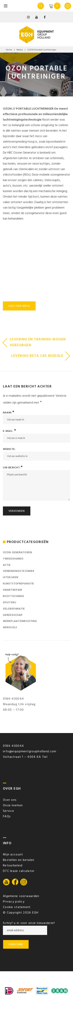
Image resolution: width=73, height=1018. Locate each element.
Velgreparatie (14, 608)
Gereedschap (13, 615)
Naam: (8, 412)
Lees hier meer (19, 306)
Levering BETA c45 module (37, 356)
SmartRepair (12, 590)
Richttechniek (13, 596)
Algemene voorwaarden (21, 896)
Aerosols (10, 627)
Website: (9, 449)
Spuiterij (9, 602)
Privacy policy (14, 901)
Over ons (10, 799)
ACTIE (7, 565)
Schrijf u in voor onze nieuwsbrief (29, 923)
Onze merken (13, 805)
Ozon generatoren (17, 552)
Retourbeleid (12, 865)
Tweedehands (13, 558)
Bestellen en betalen (18, 859)
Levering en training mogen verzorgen (38, 342)
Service (8, 810)
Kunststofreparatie (18, 583)
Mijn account (13, 854)
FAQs (7, 816)
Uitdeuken (10, 577)
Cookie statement (17, 907)
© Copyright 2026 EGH (21, 912)
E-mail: (9, 431)
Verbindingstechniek (18, 571)
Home (9, 50)
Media (20, 50)
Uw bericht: (13, 467)
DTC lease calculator (19, 870)
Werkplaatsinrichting (20, 621)
